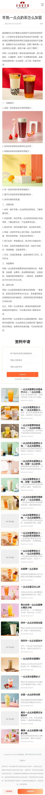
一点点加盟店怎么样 (30, 587)
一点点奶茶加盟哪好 (30, 659)
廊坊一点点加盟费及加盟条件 (31, 714)
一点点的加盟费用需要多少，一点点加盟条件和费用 (31, 498)
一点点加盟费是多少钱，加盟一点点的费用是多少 (31, 480)
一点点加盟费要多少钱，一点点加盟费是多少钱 (31, 552)
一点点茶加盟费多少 (30, 676)
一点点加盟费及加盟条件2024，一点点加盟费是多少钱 (31, 390)
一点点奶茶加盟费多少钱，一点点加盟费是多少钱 (31, 444)
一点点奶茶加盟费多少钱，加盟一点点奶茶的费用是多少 (31, 462)
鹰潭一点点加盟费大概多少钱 (31, 731)
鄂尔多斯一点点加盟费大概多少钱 (31, 606)
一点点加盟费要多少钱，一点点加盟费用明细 (31, 516)
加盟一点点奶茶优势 (30, 694)
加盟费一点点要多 (29, 569)
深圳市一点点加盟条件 (31, 641)
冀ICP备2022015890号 (33, 754)
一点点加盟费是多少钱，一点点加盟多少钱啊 (31, 408)
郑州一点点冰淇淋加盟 (31, 623)
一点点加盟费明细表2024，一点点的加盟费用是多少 (31, 426)
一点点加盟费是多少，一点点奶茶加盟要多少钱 (31, 534)
